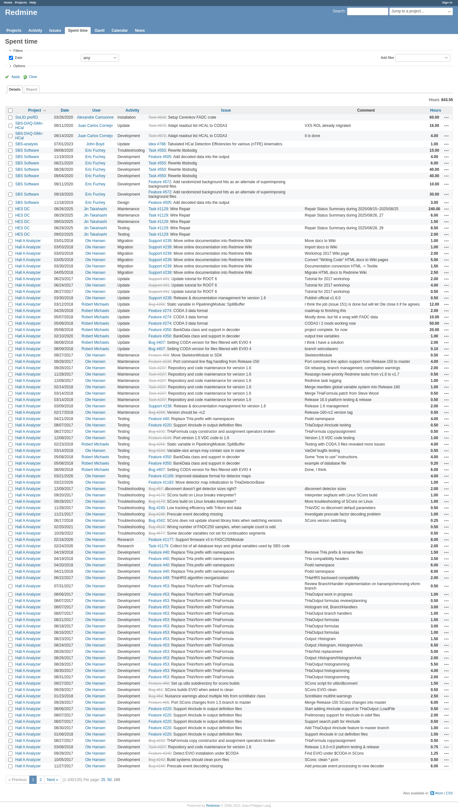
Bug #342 (157, 520)
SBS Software (27, 150)
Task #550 (157, 150)
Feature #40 (159, 419)
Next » (52, 780)
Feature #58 (159, 355)
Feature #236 (160, 361)
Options (19, 66)
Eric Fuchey (95, 150)
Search (339, 11)
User (96, 110)
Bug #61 (156, 690)
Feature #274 (160, 310)
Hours (435, 110)
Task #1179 (158, 546)
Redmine (213, 805)
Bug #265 (157, 304)
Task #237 (157, 368)
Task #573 (157, 125)
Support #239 (160, 241)
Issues (55, 30)
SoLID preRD (26, 117)
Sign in (447, 2)
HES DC (22, 209)
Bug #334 (157, 450)
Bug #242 (157, 759)
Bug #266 (157, 412)
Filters (18, 50)
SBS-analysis (26, 144)
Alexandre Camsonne (95, 117)
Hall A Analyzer (28, 241)
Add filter (387, 57)
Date (18, 57)
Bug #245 (157, 508)
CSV (449, 793)
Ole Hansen (95, 241)
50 (110, 780)
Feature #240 (160, 753)
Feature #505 (160, 157)
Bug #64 (156, 696)
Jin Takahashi (95, 209)
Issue (226, 110)
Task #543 (157, 117)
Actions (446, 117)
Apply (15, 77)
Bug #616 (157, 527)
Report (31, 89)
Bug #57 (156, 489)
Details (14, 89)
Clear (33, 77)
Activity (35, 30)
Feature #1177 (161, 539)
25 (103, 780)
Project (34, 110)
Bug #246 (157, 514)
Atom (439, 793)
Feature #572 (160, 182)
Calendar (120, 30)
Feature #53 (159, 586)
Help (33, 2)
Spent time (77, 30)
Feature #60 (159, 683)
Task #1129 (158, 209)
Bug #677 (157, 533)
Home (8, 2)
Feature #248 (160, 438)
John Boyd (95, 144)
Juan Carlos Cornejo (95, 125)
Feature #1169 (161, 476)
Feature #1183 (161, 482)
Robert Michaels (95, 304)
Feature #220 (160, 425)
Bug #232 (157, 431)
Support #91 (159, 279)
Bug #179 (157, 495)
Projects (21, 2)
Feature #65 (159, 702)
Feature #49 (159, 578)
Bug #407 (157, 342)
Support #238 (160, 298)
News (140, 30)
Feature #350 (160, 330)
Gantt (99, 30)
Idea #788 (157, 144)
